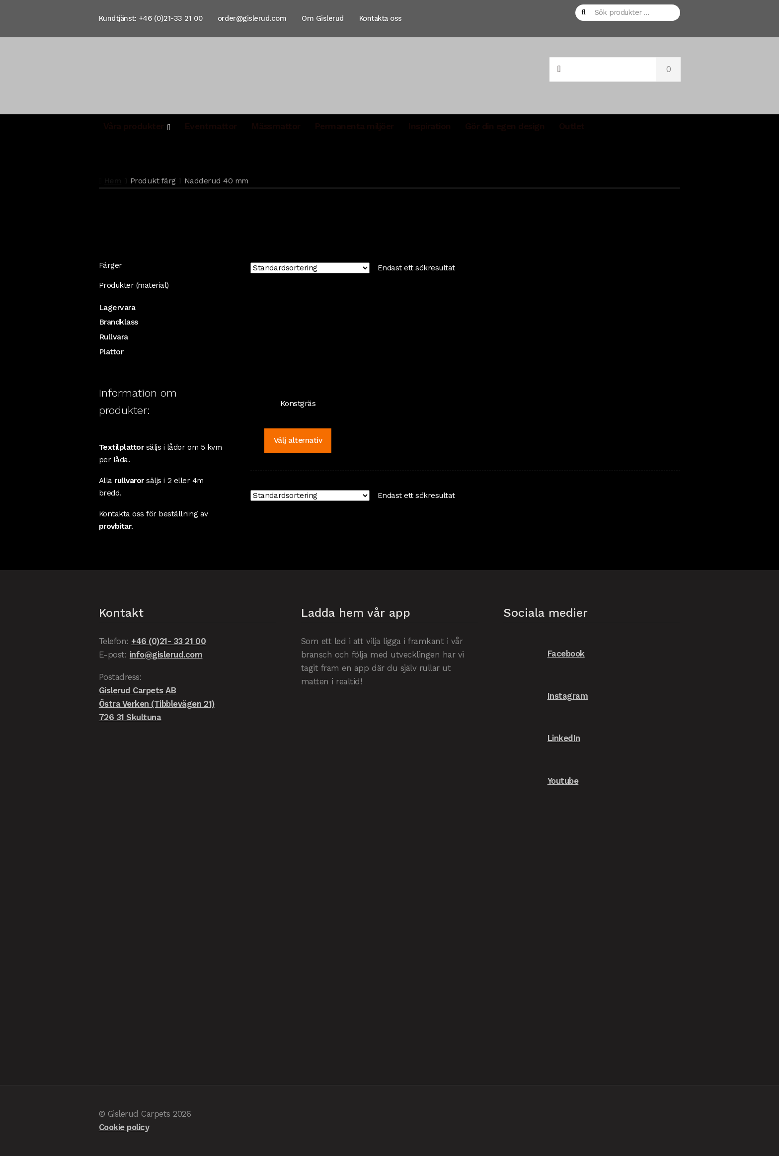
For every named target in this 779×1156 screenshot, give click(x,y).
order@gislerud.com (252, 18)
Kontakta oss (380, 18)
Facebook (544, 654)
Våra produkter (133, 126)
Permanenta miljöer (354, 126)
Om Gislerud (323, 18)
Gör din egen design (505, 126)
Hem (113, 180)
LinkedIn (541, 738)
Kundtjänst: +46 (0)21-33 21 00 (150, 18)
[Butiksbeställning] (310, 267)
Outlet (572, 126)
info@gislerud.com (166, 655)
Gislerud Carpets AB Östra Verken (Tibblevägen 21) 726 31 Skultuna (157, 703)
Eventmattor (210, 126)
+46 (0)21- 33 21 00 (168, 641)
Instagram (545, 696)
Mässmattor (276, 126)
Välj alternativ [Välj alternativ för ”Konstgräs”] (298, 440)
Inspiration (429, 126)
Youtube (540, 781)
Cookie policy (124, 1127)
